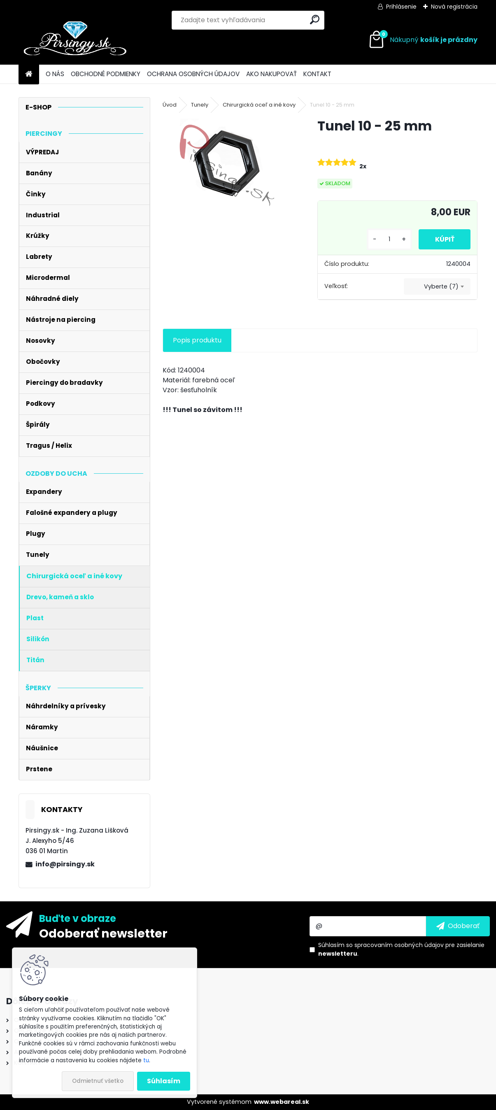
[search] (314, 19)
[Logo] (75, 40)
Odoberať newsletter (103, 933)
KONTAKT (317, 74)
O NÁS (55, 74)
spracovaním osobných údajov (399, 945)
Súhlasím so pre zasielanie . (401, 949)
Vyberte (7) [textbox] (441, 286)
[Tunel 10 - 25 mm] (227, 165)
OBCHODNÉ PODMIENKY (105, 74)
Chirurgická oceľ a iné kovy (259, 105)
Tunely (199, 105)
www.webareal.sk (281, 1102)
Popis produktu (197, 340)
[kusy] (389, 239)
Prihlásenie (401, 6)
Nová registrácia (454, 6)
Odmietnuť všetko (97, 1081)
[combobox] (437, 286)
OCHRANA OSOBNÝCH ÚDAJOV (193, 74)
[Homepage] (29, 74)
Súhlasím (163, 1081)
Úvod (170, 105)
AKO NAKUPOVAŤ (271, 74)
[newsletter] (457, 926)
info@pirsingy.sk (65, 864)
